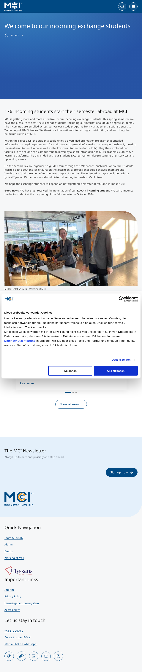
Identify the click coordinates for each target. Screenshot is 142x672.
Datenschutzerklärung (20, 340)
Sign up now (121, 472)
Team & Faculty (13, 537)
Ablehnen (70, 370)
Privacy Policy (12, 596)
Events (8, 551)
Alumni (8, 544)
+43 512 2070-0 (13, 630)
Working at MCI (14, 558)
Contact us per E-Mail (17, 637)
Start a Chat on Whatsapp (20, 644)
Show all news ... (71, 404)
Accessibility (12, 610)
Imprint (9, 589)
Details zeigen (121, 359)
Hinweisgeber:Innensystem (21, 603)
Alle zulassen (115, 370)
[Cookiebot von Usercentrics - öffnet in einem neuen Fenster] (121, 299)
